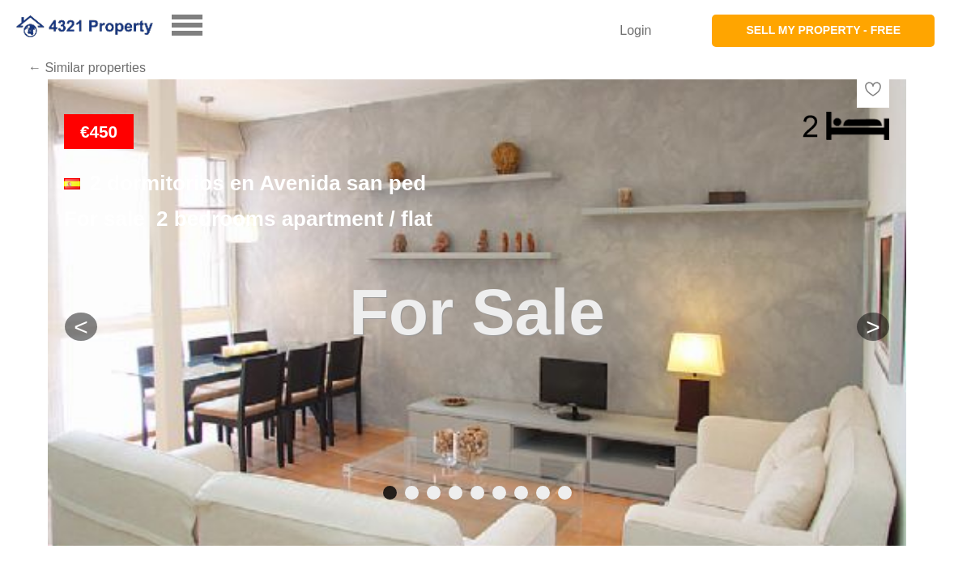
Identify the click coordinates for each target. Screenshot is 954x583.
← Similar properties (87, 67)
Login (635, 30)
